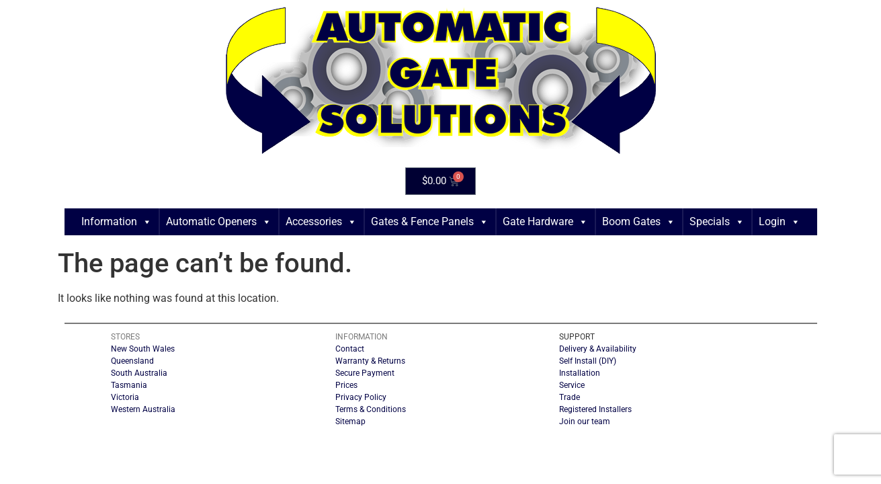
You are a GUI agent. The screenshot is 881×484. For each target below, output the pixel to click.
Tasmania (129, 385)
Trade (569, 397)
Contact (349, 349)
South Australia (139, 373)
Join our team (584, 421)
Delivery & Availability (597, 349)
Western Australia (143, 409)
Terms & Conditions (370, 409)
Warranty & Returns (370, 361)
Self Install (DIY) (587, 361)
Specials (717, 221)
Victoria (125, 397)
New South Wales (143, 349)
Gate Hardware (545, 221)
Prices (346, 385)
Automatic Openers (218, 221)
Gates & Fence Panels (430, 221)
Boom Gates (638, 221)
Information (116, 221)
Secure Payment (364, 373)
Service (572, 385)
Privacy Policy (360, 397)
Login (779, 221)
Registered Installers (595, 409)
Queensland (132, 361)
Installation (579, 373)
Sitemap (350, 421)
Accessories (321, 221)
